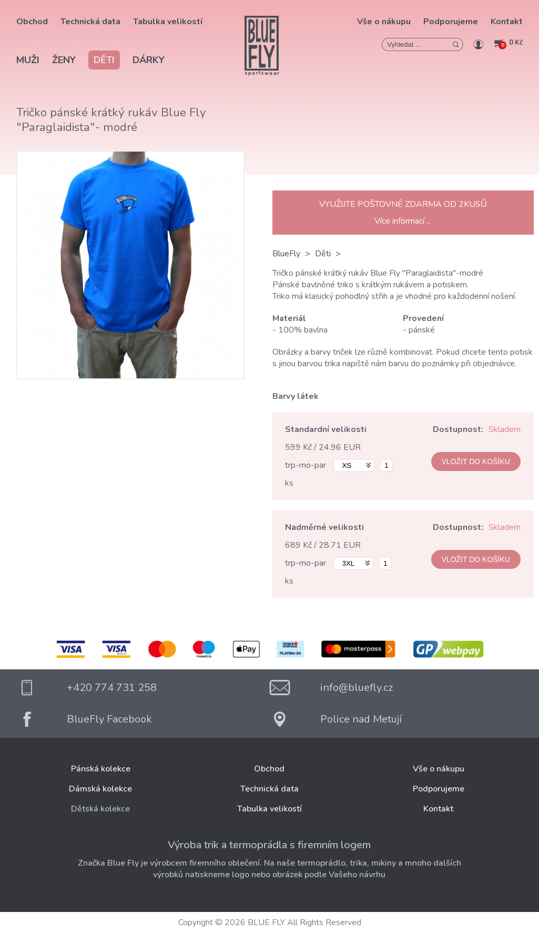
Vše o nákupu (384, 21)
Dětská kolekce (100, 809)
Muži (27, 60)
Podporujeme (450, 21)
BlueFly (286, 253)
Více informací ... (402, 221)
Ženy (64, 60)
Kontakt (507, 21)
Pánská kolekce (100, 769)
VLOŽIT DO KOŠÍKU (476, 461)
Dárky (149, 60)
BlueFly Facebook (109, 719)
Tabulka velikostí (167, 21)
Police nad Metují (361, 719)
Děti (104, 60)
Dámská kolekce (100, 789)
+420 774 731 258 (112, 687)
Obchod (32, 21)
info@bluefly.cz (356, 687)
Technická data (90, 21)
